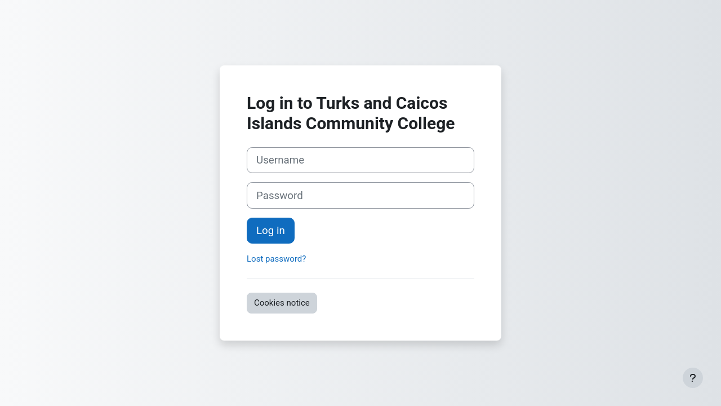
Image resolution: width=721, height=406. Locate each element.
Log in (270, 230)
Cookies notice (282, 303)
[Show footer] (693, 378)
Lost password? (276, 259)
